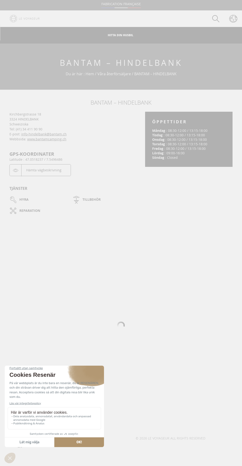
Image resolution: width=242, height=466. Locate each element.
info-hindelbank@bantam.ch (44, 134)
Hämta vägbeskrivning (43, 170)
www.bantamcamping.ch (46, 139)
